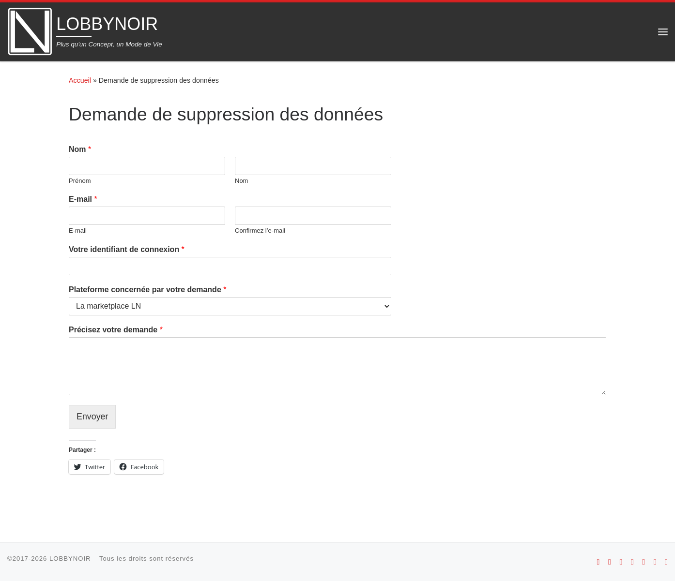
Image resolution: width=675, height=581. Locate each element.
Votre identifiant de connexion (126, 249)
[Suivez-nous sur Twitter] (655, 562)
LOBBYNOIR (70, 558)
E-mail (83, 199)
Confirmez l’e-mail (260, 230)
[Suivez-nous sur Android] (598, 562)
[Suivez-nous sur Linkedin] (666, 562)
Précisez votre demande (116, 330)
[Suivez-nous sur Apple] (609, 562)
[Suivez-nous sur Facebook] (643, 562)
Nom (80, 149)
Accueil (80, 80)
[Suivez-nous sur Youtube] (632, 562)
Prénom (80, 180)
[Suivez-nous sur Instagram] (620, 562)
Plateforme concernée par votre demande (147, 289)
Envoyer (92, 416)
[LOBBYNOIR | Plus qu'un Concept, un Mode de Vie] (30, 30)
